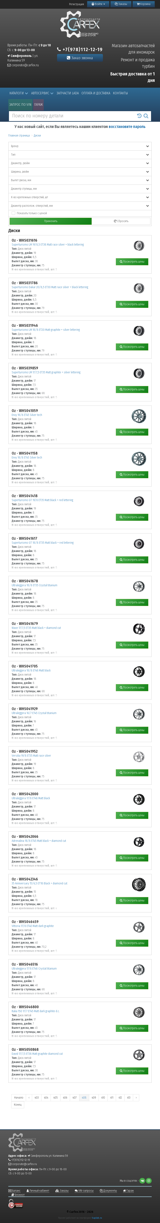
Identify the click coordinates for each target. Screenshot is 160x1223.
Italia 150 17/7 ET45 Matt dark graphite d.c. (36, 1011)
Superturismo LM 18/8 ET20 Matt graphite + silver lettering (46, 330)
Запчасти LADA (68, 93)
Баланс (14, 1190)
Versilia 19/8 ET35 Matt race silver (31, 755)
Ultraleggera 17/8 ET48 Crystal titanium (34, 968)
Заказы (121, 4)
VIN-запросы (84, 1190)
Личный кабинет (38, 1190)
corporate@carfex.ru (23, 65)
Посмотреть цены (132, 261)
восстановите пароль (127, 126)
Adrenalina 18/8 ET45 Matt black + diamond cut (39, 841)
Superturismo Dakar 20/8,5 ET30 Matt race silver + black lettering (50, 287)
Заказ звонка (80, 57)
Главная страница (19, 135)
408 (84, 1097)
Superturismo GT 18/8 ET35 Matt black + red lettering (43, 543)
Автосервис (42, 93)
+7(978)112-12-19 (80, 49)
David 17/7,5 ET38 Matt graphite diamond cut (37, 1054)
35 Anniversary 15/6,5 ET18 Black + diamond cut (39, 883)
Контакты (120, 93)
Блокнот (18, 1195)
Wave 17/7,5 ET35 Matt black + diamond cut (36, 628)
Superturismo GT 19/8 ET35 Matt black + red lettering (42, 500)
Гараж (38, 105)
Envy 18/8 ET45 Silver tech (27, 415)
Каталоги (18, 93)
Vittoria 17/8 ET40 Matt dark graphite (33, 926)
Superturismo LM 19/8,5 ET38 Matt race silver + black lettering (48, 244)
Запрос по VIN (20, 105)
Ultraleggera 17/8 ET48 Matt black (31, 798)
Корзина (143, 4)
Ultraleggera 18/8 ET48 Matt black (31, 670)
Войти (98, 4)
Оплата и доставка (95, 93)
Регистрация (76, 4)
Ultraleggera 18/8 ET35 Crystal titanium (34, 585)
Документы (108, 1190)
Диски (37, 135)
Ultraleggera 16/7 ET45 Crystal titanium (34, 713)
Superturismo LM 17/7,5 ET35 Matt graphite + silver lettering (46, 372)
